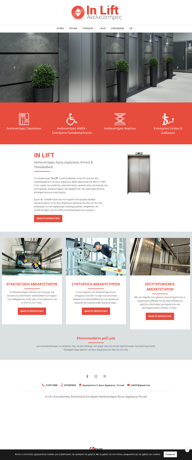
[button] (14, 67)
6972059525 (70, 385)
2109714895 (52, 385)
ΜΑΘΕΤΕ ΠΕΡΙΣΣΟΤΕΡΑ (48, 218)
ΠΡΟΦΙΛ (73, 28)
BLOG (103, 28)
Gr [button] (131, 28)
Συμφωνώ (170, 454)
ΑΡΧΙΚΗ (60, 28)
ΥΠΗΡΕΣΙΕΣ (88, 28)
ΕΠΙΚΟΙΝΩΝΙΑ (117, 28)
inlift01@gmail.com (140, 385)
